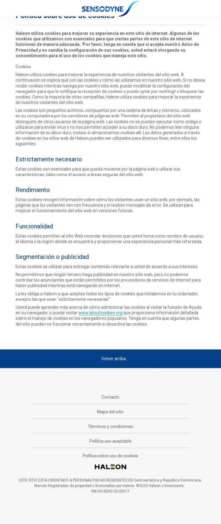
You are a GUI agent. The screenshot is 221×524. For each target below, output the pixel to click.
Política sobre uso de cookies (110, 455)
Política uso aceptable (110, 441)
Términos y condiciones (110, 426)
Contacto (110, 397)
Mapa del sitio (110, 411)
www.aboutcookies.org (100, 312)
